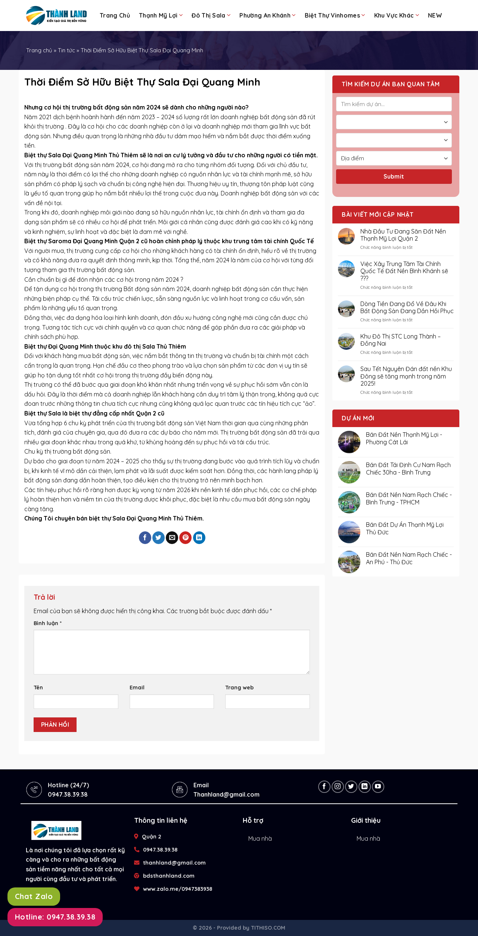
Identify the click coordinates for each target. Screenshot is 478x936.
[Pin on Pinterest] (185, 537)
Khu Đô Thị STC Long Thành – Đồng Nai (400, 340)
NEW (435, 15)
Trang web (239, 687)
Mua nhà (260, 838)
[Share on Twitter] (158, 537)
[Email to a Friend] (172, 537)
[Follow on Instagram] (338, 787)
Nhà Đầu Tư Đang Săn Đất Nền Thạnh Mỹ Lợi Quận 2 (403, 235)
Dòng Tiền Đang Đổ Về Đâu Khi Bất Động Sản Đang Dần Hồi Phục (407, 307)
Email (137, 687)
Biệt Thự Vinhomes (335, 15)
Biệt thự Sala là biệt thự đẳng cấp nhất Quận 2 (90, 413)
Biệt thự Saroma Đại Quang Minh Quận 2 (81, 241)
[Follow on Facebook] (324, 787)
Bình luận (48, 623)
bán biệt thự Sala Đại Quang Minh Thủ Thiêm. (140, 518)
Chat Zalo (34, 896)
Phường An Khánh (267, 15)
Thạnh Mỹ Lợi (161, 15)
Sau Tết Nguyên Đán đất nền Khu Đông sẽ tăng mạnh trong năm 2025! (406, 376)
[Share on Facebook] (145, 537)
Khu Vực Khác (396, 15)
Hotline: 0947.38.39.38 (55, 916)
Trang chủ (115, 15)
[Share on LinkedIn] (199, 537)
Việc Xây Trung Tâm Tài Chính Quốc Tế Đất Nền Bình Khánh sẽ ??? (404, 271)
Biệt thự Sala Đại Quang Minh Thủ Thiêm (81, 155)
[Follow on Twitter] (351, 787)
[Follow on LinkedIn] (364, 787)
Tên (38, 687)
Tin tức (66, 50)
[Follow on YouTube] (378, 787)
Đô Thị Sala (211, 15)
